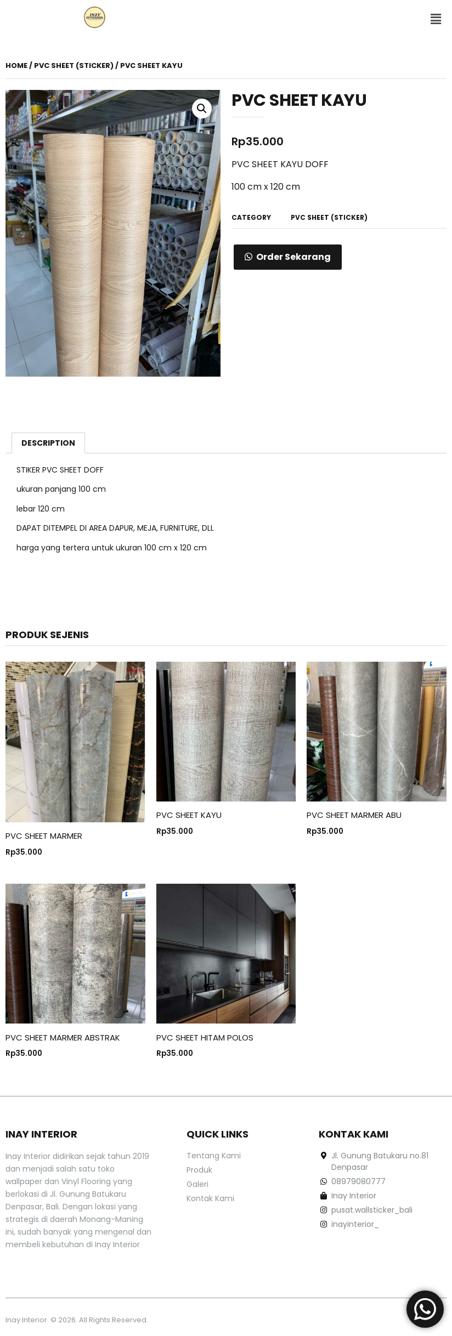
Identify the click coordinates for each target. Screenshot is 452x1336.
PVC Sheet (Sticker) (74, 65)
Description (48, 442)
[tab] (48, 443)
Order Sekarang (293, 257)
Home (16, 65)
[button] (435, 19)
